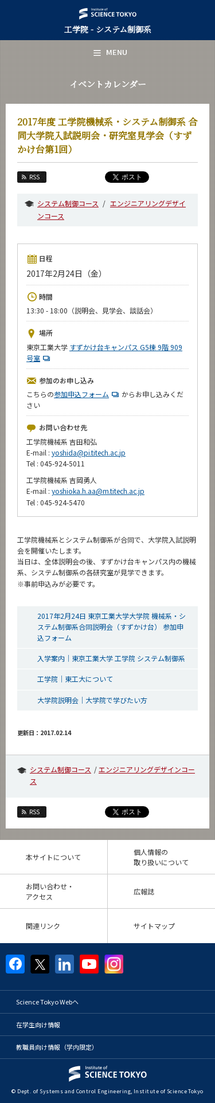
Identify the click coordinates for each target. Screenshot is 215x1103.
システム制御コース (68, 203)
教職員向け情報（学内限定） (57, 1046)
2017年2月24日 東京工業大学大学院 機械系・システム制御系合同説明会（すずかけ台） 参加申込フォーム (111, 626)
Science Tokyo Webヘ (47, 1001)
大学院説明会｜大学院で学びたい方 (92, 700)
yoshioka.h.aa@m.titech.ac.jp (98, 491)
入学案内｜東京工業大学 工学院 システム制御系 (111, 658)
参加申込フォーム (88, 394)
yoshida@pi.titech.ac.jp (89, 452)
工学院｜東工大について (75, 679)
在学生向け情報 (38, 1024)
